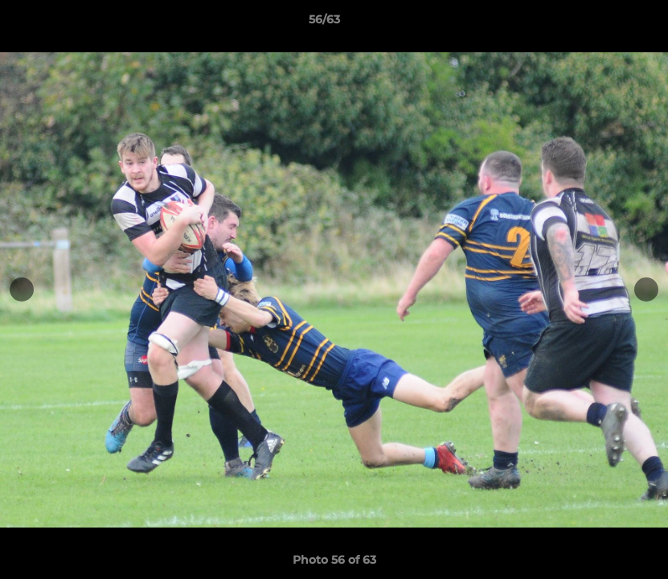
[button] (600, 23)
